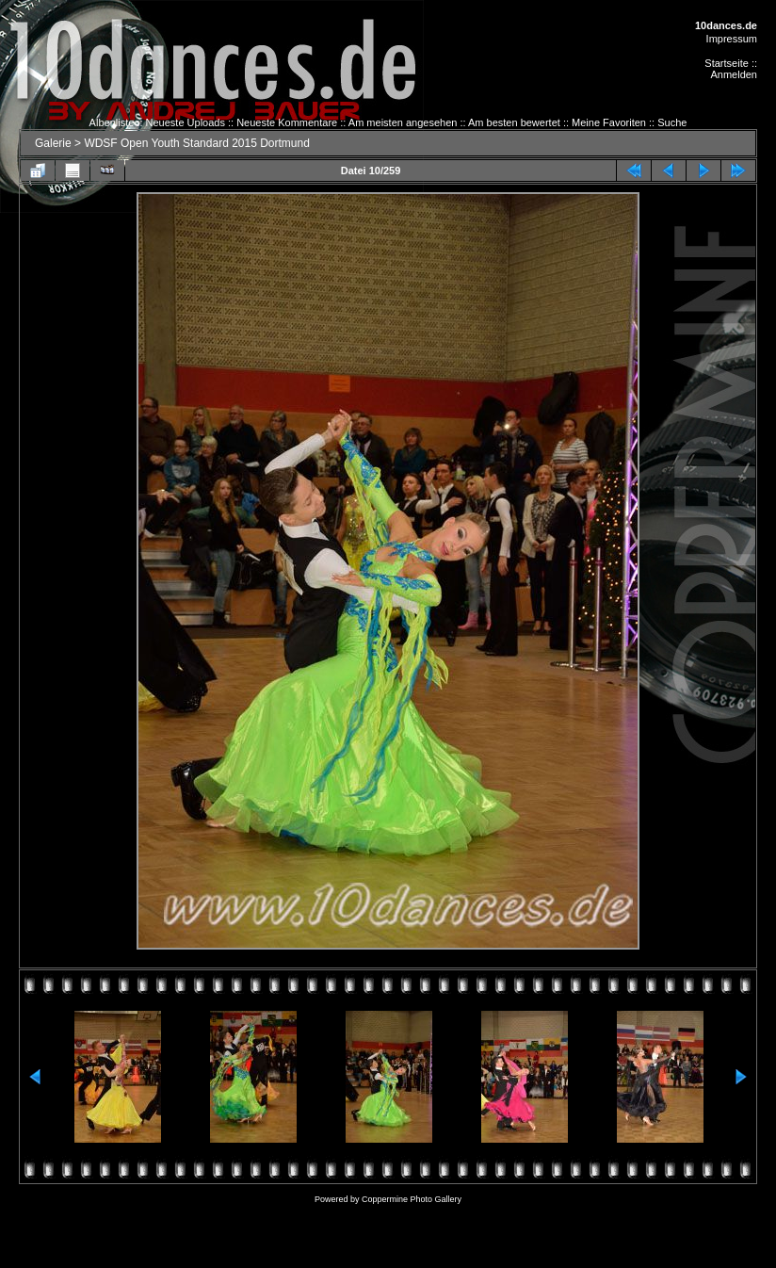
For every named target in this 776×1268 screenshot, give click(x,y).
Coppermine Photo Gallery (411, 1199)
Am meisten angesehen (403, 122)
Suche (672, 122)
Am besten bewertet (514, 122)
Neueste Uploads (185, 122)
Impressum (731, 38)
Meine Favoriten (609, 122)
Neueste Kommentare (286, 122)
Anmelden (733, 74)
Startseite (726, 63)
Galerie (53, 143)
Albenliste (112, 122)
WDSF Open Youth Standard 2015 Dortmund (196, 143)
